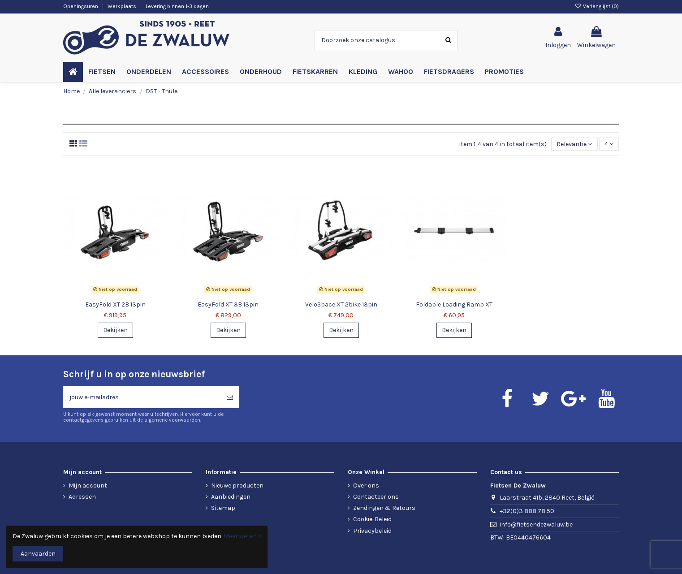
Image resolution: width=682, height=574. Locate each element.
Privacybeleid (372, 531)
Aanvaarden (38, 553)
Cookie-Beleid (372, 519)
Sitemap (223, 508)
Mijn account (88, 485)
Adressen (82, 497)
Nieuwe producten (237, 485)
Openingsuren (81, 6)
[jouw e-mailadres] (141, 397)
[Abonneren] (229, 397)
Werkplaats (123, 6)
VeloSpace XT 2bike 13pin (341, 304)
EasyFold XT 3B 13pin (228, 304)
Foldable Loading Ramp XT (454, 304)
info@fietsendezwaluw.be (536, 524)
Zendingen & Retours (384, 508)
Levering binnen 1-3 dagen (177, 6)
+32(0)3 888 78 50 (527, 511)
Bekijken (115, 330)
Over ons (366, 485)
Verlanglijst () (597, 6)
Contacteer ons (376, 497)
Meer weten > (242, 536)
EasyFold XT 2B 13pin (115, 304)
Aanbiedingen (230, 497)
